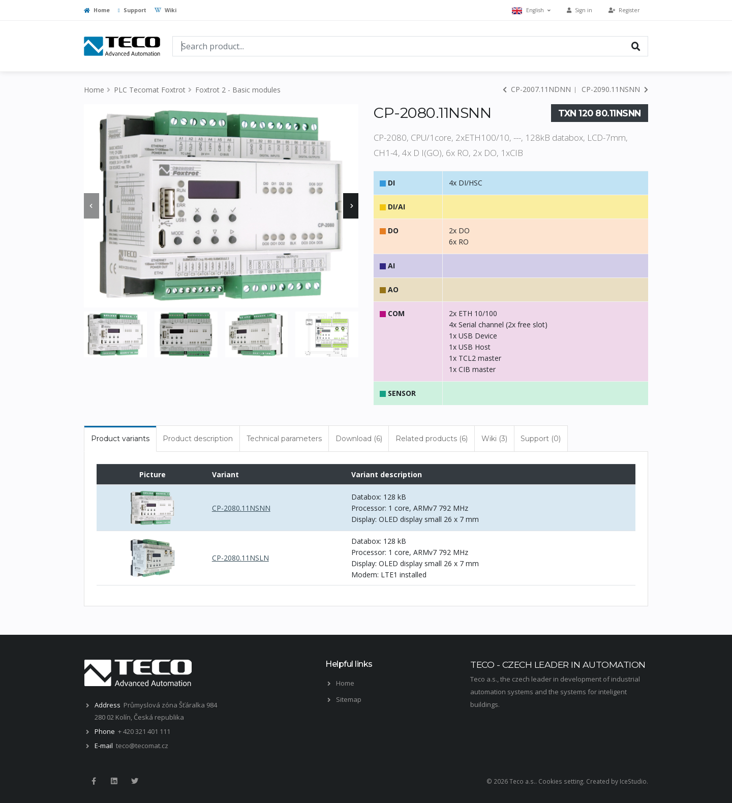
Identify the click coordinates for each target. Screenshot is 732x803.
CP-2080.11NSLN (240, 558)
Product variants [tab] (120, 438)
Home (97, 10)
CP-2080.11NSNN (241, 508)
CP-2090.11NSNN (615, 89)
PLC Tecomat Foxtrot (150, 90)
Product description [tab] (198, 438)
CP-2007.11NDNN (537, 89)
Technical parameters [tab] (284, 438)
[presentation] (91, 206)
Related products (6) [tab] (431, 438)
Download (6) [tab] (359, 438)
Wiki (165, 10)
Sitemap (348, 699)
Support (132, 10)
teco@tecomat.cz (142, 745)
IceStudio (633, 781)
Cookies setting (560, 781)
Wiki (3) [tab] (494, 438)
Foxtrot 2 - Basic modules (238, 90)
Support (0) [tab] (541, 438)
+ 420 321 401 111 (144, 731)
